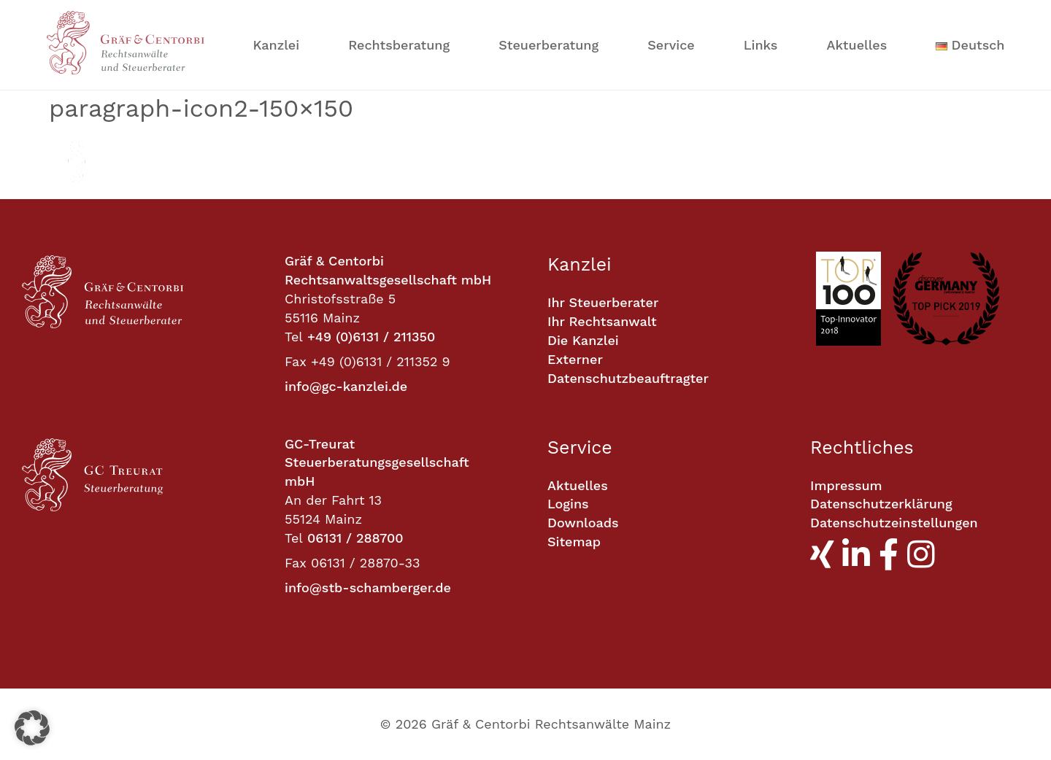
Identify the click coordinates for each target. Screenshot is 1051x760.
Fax (296, 361)
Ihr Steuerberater (602, 302)
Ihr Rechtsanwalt (602, 321)
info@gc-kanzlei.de (346, 386)
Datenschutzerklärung (881, 503)
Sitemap (574, 541)
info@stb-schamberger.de (368, 587)
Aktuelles (856, 45)
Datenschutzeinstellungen (894, 522)
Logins (568, 503)
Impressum (846, 485)
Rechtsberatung (399, 45)
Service (670, 45)
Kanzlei (276, 45)
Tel (294, 336)
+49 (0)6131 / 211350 (371, 336)
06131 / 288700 (355, 538)
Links (761, 45)
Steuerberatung (548, 45)
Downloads (582, 522)
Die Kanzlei (583, 340)
